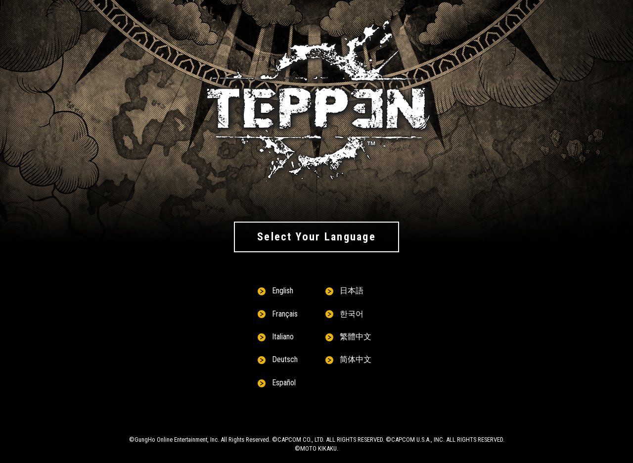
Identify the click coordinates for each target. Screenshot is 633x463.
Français (285, 314)
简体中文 (355, 359)
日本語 (351, 290)
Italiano (283, 336)
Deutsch (285, 359)
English (282, 290)
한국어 (351, 314)
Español (284, 382)
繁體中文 (355, 336)
